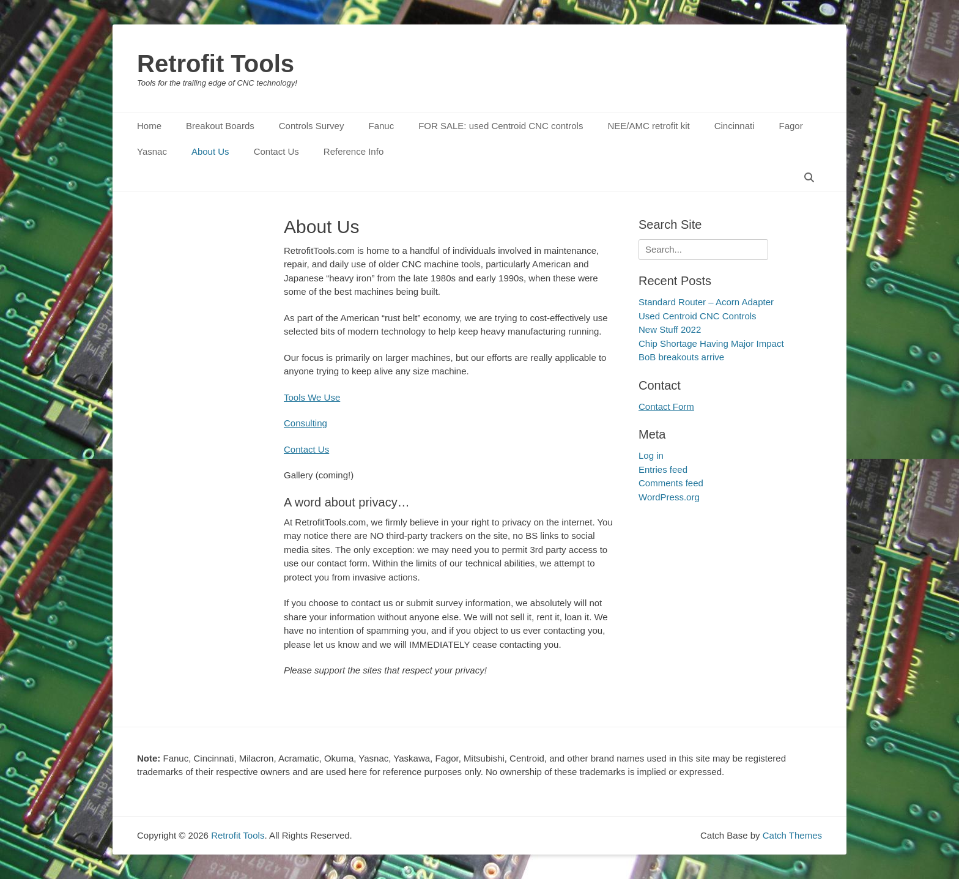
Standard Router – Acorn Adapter (706, 302)
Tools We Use (312, 397)
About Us (210, 151)
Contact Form (666, 406)
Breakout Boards (220, 126)
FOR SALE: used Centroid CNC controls (500, 126)
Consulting (305, 423)
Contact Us (276, 151)
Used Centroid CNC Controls (698, 316)
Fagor (791, 126)
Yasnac (152, 151)
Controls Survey (311, 126)
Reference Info (353, 151)
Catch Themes (792, 835)
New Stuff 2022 (670, 329)
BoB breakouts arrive (681, 357)
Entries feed (663, 469)
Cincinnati (734, 126)
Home (149, 126)
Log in (651, 455)
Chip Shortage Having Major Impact (711, 343)
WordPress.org (669, 497)
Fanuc (381, 126)
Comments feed (671, 483)
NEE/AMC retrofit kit (648, 126)
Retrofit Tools (215, 63)
